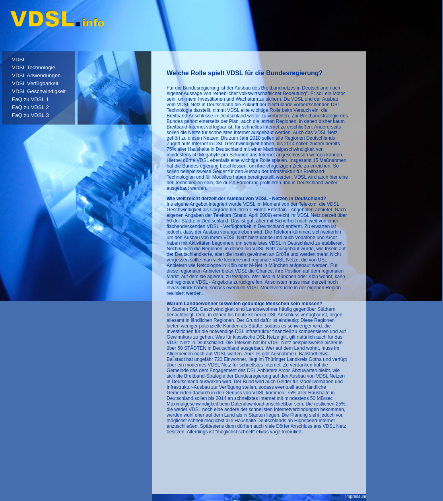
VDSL (19, 59)
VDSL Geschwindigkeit (39, 91)
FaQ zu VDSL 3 (30, 115)
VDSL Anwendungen (36, 75)
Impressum (355, 496)
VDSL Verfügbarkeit (35, 83)
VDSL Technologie (33, 67)
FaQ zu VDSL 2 (30, 107)
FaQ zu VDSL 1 (30, 99)
